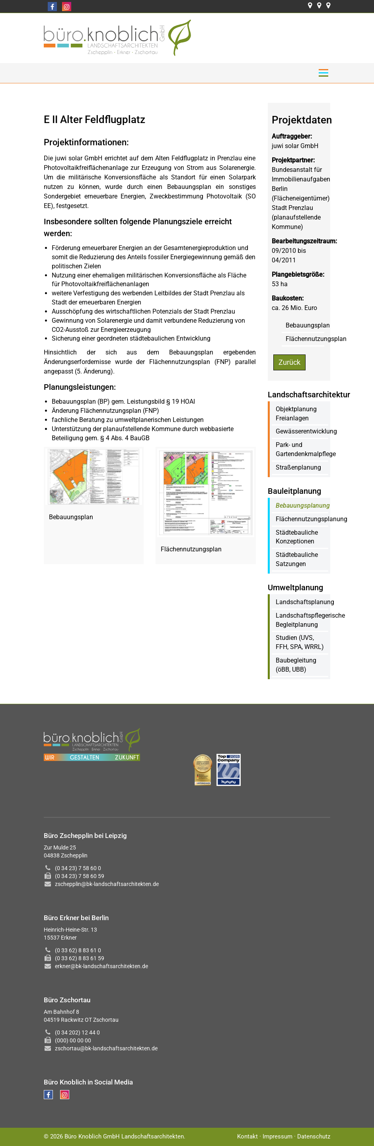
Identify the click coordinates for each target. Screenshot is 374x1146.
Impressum (277, 1136)
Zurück (289, 362)
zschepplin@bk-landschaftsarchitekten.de (107, 884)
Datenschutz (313, 1136)
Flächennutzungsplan (316, 339)
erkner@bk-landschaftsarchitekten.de (101, 966)
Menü (323, 73)
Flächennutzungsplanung (311, 519)
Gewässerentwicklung (306, 431)
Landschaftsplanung (305, 602)
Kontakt (247, 1136)
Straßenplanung (298, 467)
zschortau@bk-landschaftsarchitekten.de (106, 1048)
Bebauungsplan (308, 325)
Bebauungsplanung (303, 505)
